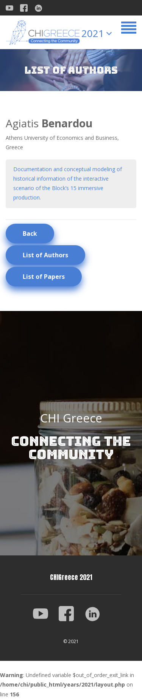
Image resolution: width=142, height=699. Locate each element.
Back (30, 233)
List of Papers (44, 276)
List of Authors (45, 255)
